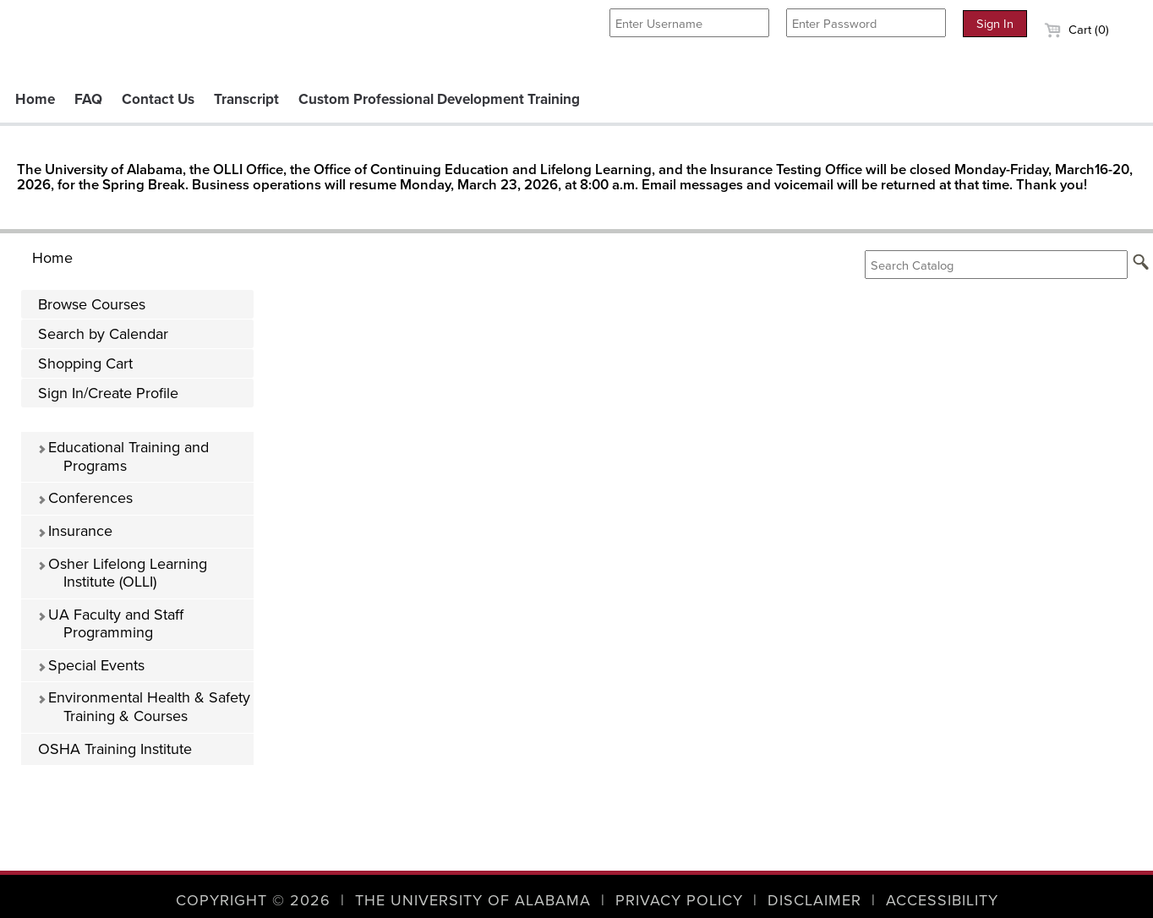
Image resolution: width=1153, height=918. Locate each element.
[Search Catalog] (996, 264)
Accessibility (942, 900)
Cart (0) (1076, 29)
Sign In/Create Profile (108, 393)
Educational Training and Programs (123, 456)
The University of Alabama (473, 900)
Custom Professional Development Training (439, 99)
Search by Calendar (103, 334)
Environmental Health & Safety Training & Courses (143, 706)
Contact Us (158, 99)
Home (35, 99)
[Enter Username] (689, 22)
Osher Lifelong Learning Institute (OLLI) (122, 573)
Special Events (91, 665)
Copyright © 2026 (253, 900)
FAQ (88, 99)
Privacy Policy (679, 900)
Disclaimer (814, 900)
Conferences (85, 498)
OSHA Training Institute (115, 749)
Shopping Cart (85, 363)
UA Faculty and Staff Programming (110, 624)
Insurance (74, 531)
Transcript (246, 99)
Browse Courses (91, 304)
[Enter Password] (866, 22)
